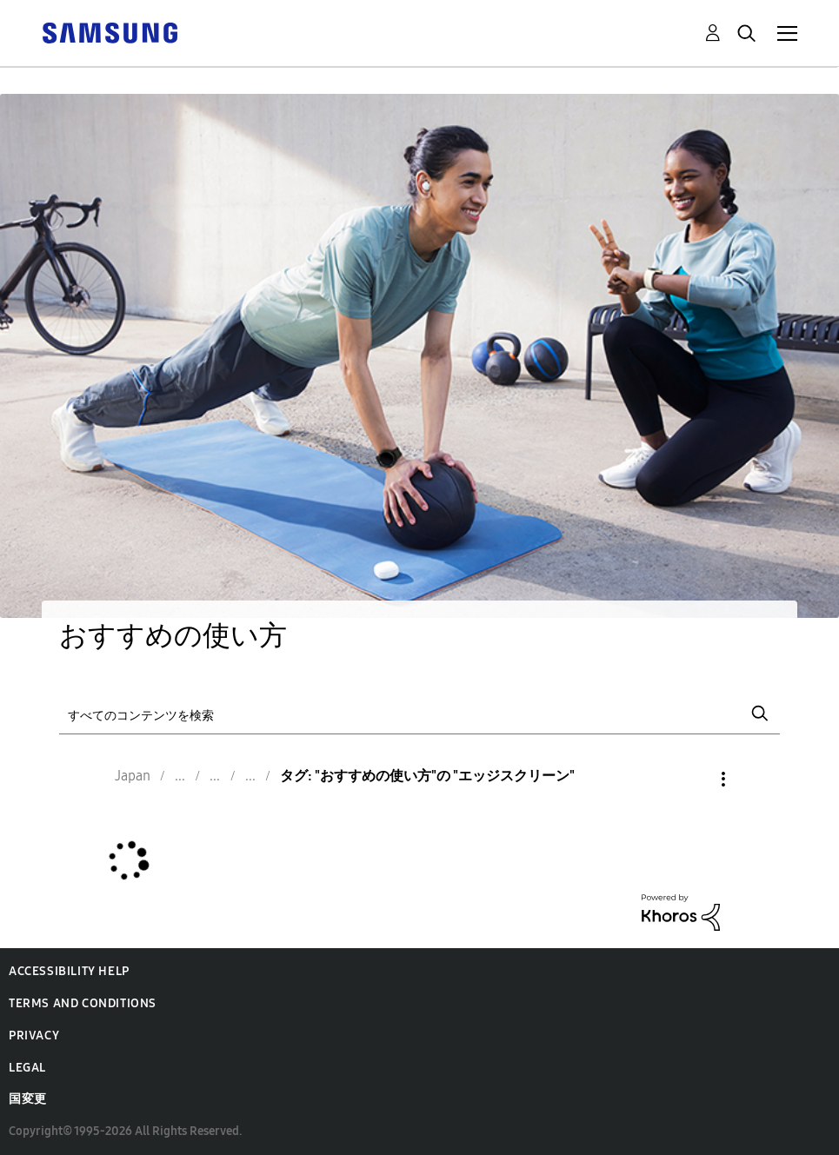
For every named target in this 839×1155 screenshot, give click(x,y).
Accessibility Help (69, 971)
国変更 (28, 1099)
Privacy (34, 1035)
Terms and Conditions (82, 1003)
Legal (27, 1067)
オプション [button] (694, 779)
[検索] (419, 714)
